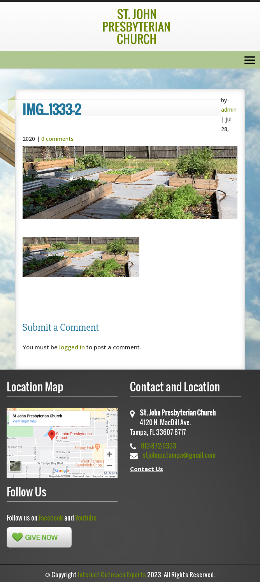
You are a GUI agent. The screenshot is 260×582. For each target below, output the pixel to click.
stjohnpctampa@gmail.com (179, 455)
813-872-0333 (158, 446)
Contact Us (146, 469)
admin (229, 109)
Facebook (51, 517)
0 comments (57, 138)
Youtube (86, 517)
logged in (72, 347)
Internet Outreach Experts (112, 574)
